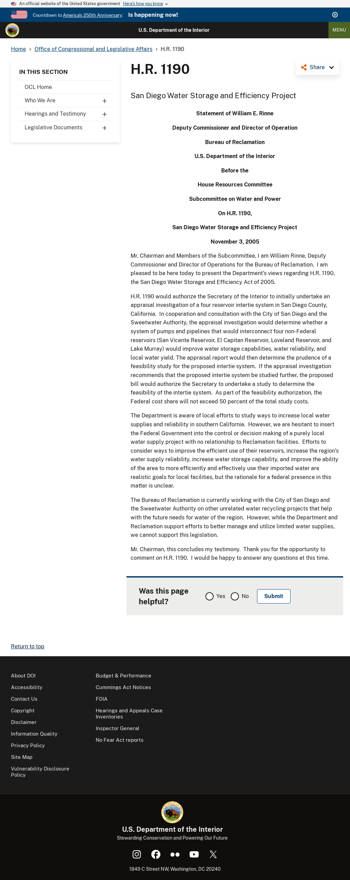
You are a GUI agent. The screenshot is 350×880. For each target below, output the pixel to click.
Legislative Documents (68, 127)
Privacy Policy (28, 745)
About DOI (23, 675)
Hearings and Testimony (68, 113)
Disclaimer (24, 722)
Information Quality (34, 734)
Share (317, 67)
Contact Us (24, 699)
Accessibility (26, 687)
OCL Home (38, 87)
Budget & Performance (123, 675)
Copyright (23, 710)
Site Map (21, 757)
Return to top (27, 646)
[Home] (12, 30)
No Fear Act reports (120, 740)
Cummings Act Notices (123, 687)
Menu (339, 30)
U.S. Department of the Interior (174, 30)
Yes (220, 596)
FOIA (102, 699)
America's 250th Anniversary (92, 15)
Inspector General (117, 728)
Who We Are (68, 100)
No (245, 596)
